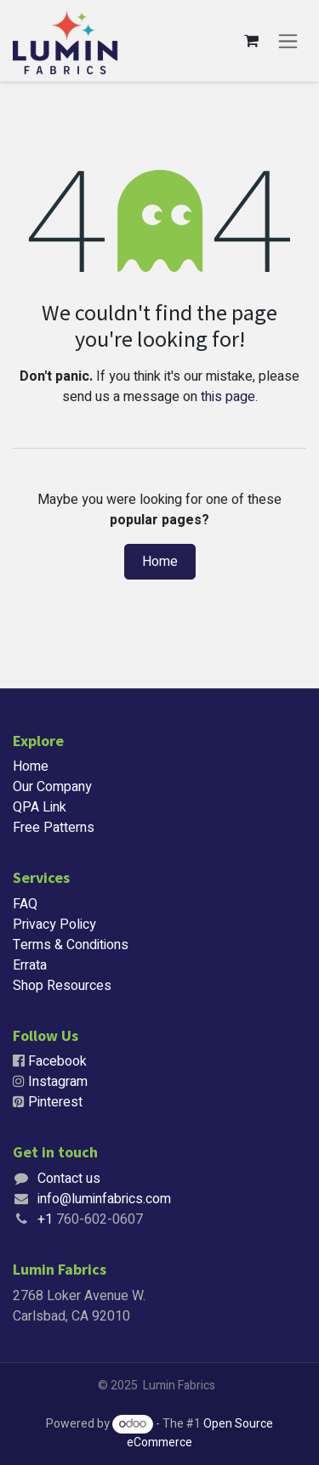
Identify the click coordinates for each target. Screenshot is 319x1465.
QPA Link (39, 807)
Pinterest (55, 1102)
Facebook (57, 1061)
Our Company (52, 787)
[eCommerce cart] (251, 40)
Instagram (58, 1082)
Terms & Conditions (70, 945)
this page (228, 397)
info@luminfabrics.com (104, 1199)
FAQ (25, 904)
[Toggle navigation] (288, 41)
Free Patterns (53, 827)
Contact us (68, 1178)
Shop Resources (62, 986)
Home (160, 561)
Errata (30, 965)
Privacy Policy (54, 924)
